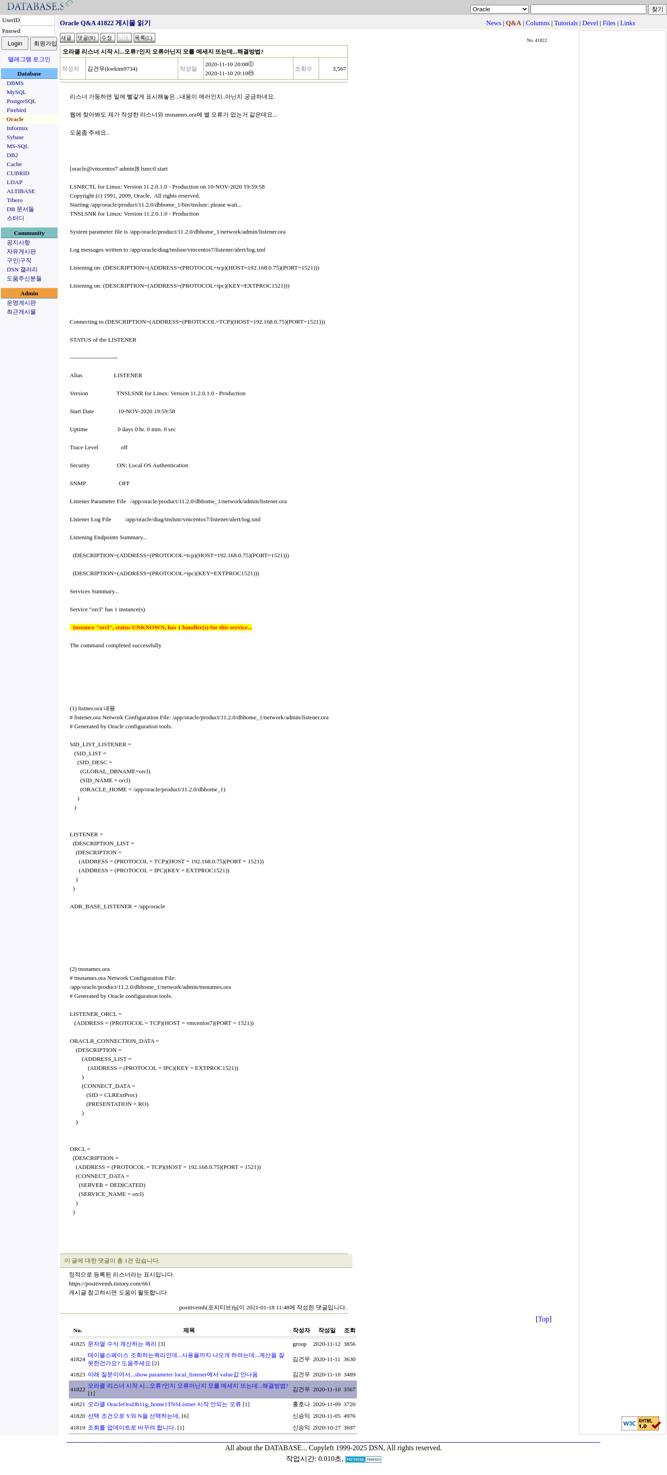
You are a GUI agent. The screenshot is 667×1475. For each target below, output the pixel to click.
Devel (590, 23)
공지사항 (18, 242)
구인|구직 (19, 260)
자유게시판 (21, 251)
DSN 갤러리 (22, 269)
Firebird (16, 110)
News (493, 23)
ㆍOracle (11, 119)
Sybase (15, 137)
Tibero (15, 200)
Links (627, 23)
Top (544, 1319)
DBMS (15, 83)
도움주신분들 (24, 278)
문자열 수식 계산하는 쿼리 (122, 1343)
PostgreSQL (21, 101)
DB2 (12, 155)
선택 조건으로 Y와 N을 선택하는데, (134, 1415)
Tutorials (565, 23)
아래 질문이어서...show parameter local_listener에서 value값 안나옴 (173, 1374)
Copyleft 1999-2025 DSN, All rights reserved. (375, 1448)
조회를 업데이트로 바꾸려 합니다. (132, 1427)
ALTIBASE (21, 191)
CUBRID (18, 173)
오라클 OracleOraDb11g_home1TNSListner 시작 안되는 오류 (164, 1404)
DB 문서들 (20, 209)
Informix (17, 128)
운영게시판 (21, 302)
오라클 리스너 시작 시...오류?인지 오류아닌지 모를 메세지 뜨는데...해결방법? (188, 1385)
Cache (14, 164)
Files (609, 23)
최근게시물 (21, 311)
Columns (538, 23)
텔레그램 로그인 (29, 59)
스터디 (15, 218)
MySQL (17, 92)
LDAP (15, 182)
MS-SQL (18, 146)
